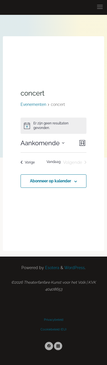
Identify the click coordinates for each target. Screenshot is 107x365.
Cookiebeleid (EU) (53, 329)
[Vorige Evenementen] (28, 163)
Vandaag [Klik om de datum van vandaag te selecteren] (53, 162)
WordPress (74, 267)
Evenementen (33, 104)
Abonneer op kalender (50, 181)
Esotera (51, 267)
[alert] (54, 126)
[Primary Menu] (99, 7)
